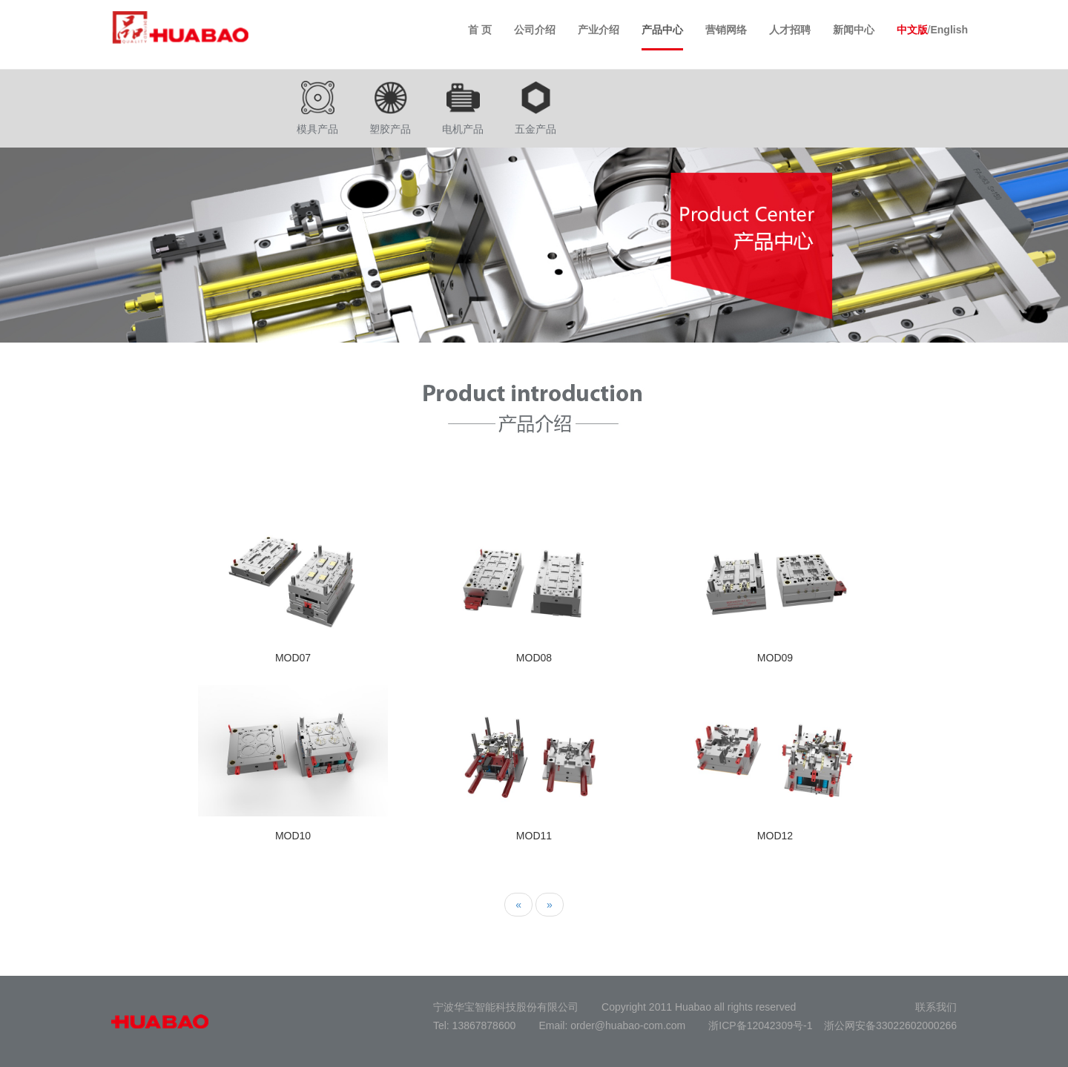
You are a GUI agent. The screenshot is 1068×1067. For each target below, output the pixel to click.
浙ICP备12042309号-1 (760, 1025)
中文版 (912, 30)
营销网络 (726, 30)
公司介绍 (535, 30)
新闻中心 (853, 30)
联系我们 (936, 1007)
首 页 (480, 30)
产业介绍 (598, 30)
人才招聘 (790, 30)
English (949, 30)
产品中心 (662, 30)
